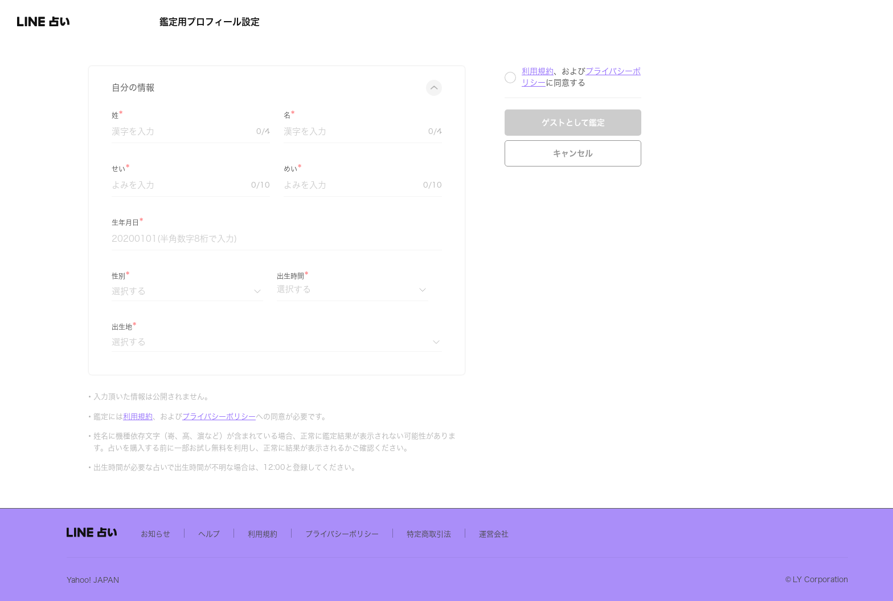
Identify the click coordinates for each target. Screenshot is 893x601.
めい (361, 168)
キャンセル (643, 153)
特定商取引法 (521, 533)
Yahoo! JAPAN (185, 579)
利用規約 (208, 416)
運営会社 (586, 533)
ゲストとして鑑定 (643, 123)
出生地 (192, 326)
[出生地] (347, 342)
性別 (189, 276)
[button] (72, 22)
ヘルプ (302, 533)
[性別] (258, 291)
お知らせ (248, 533)
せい (189, 168)
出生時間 (361, 276)
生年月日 (196, 222)
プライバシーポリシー (289, 416)
